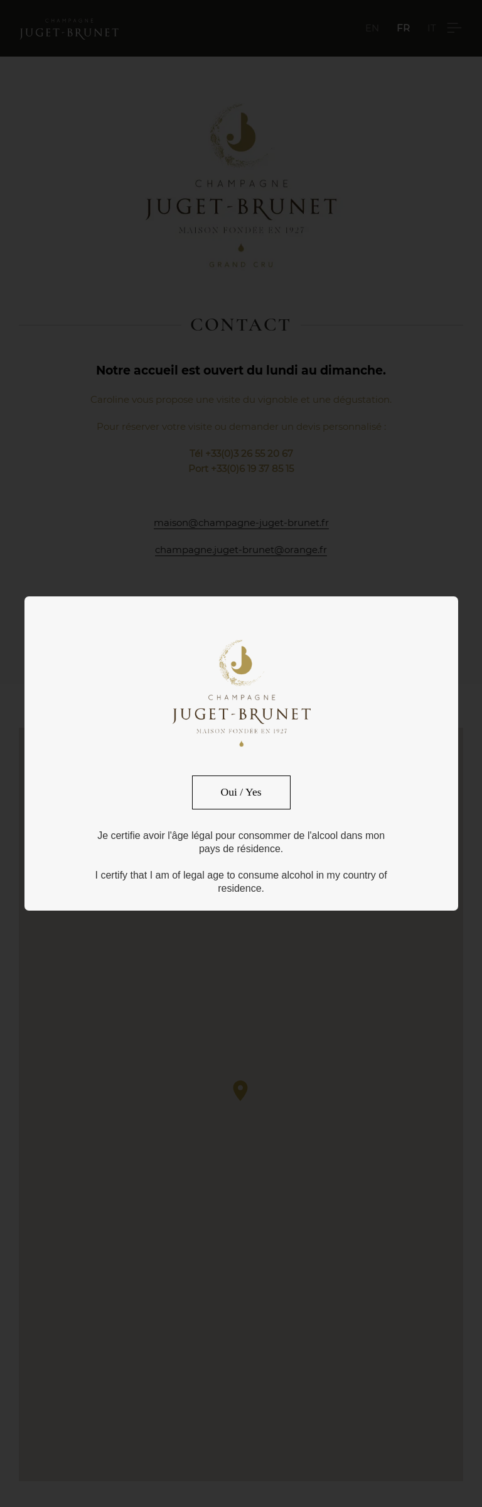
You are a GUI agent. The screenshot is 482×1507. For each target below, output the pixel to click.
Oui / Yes (241, 792)
